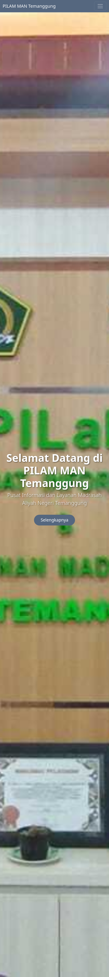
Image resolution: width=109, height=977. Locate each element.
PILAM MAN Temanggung (29, 6)
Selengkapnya (54, 520)
